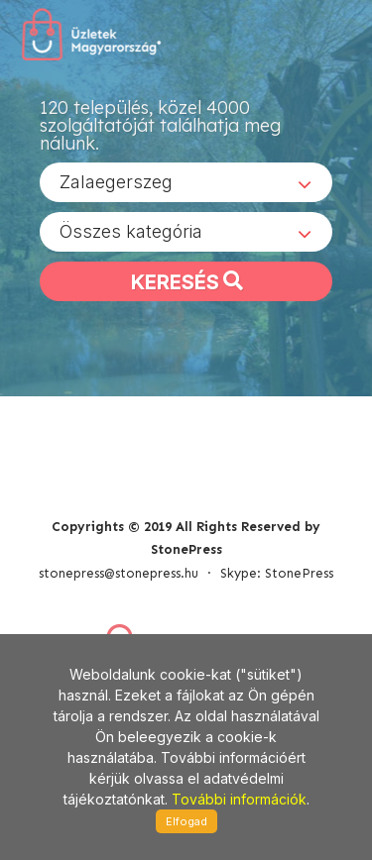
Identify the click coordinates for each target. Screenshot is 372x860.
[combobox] (186, 182)
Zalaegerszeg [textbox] (116, 181)
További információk (239, 799)
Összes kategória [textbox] (131, 231)
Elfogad (186, 821)
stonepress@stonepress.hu (118, 573)
